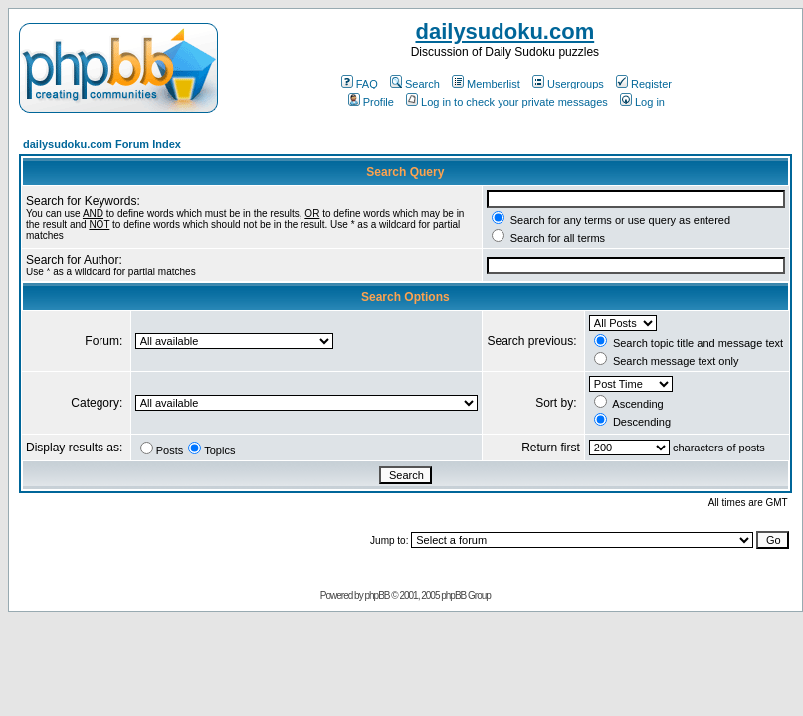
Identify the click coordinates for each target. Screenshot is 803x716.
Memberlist (486, 84)
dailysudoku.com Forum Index (102, 144)
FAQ (359, 84)
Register (644, 84)
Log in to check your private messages (507, 102)
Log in (642, 102)
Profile (371, 102)
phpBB (376, 595)
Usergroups (568, 84)
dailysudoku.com (504, 31)
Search (415, 84)
